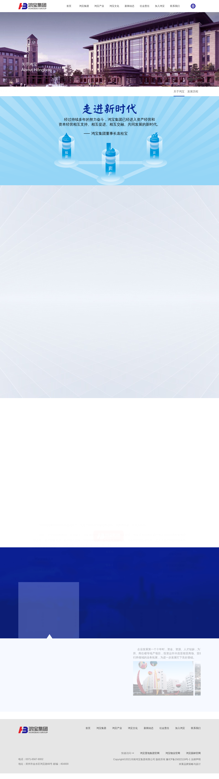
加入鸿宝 (180, 733)
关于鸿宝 (181, 92)
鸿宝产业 (117, 733)
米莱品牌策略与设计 (189, 769)
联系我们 (195, 733)
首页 (21, 92)
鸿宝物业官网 (172, 758)
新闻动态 (148, 733)
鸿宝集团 (30, 92)
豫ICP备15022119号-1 (178, 765)
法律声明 (195, 765)
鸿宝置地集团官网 (149, 758)
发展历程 (194, 92)
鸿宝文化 (132, 733)
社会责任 (164, 733)
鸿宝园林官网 (193, 758)
